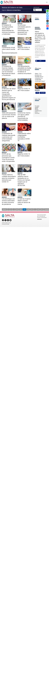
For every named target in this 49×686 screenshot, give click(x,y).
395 (24, 209)
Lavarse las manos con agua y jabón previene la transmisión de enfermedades (24, 116)
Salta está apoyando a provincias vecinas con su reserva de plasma (9, 115)
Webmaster (39, 219)
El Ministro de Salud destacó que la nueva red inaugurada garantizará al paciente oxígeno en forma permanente (9, 94)
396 (28, 209)
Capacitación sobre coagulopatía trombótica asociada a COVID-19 (24, 137)
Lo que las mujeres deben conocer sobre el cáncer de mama (24, 201)
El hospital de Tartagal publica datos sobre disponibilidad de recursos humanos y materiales (8, 29)
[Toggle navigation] (46, 2)
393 (17, 209)
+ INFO (37, 92)
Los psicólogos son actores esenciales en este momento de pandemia (8, 201)
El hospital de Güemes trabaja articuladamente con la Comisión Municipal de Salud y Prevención (8, 70)
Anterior (4, 209)
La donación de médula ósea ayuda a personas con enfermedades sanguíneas (8, 137)
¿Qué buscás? (36, 7)
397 (32, 209)
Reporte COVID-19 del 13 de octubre (24, 155)
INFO (38, 60)
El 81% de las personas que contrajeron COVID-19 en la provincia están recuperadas (8, 157)
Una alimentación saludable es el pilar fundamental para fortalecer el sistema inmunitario (24, 69)
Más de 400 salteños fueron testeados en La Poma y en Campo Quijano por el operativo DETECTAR (24, 180)
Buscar (46, 9)
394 (21, 209)
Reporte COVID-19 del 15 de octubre (24, 48)
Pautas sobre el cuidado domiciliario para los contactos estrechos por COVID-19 (9, 178)
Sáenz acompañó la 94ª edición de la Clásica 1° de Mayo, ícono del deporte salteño (40, 37)
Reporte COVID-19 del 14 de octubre (24, 89)
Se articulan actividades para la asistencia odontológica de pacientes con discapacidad (24, 29)
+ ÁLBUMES (42, 92)
